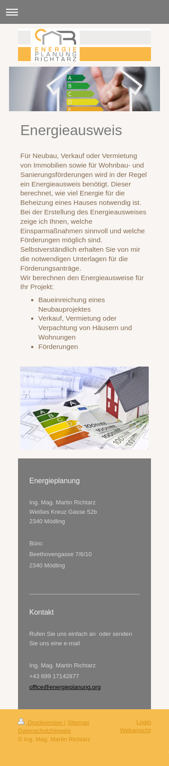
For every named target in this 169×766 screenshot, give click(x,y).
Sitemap (78, 722)
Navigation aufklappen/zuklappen (84, 12)
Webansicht (135, 730)
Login (144, 722)
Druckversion (41, 722)
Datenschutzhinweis (44, 730)
